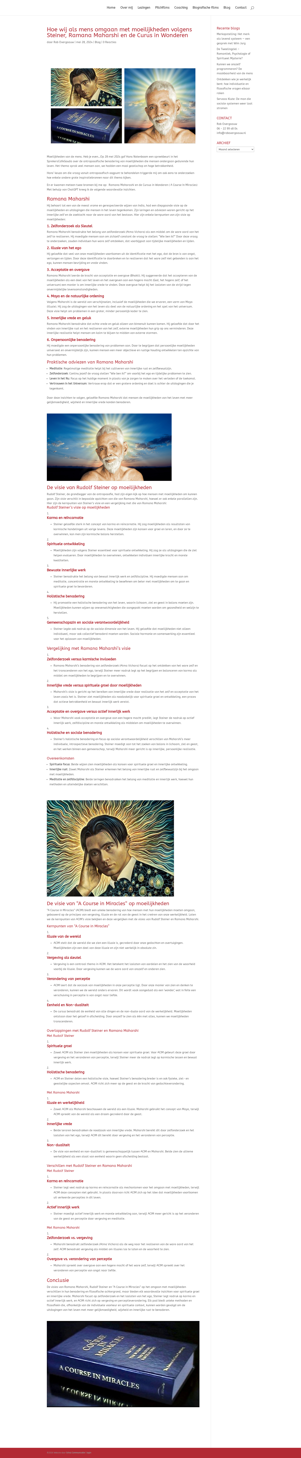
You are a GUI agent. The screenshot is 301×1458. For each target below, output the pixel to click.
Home (111, 7)
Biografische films (205, 7)
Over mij (126, 7)
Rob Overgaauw (64, 42)
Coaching (181, 7)
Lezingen (144, 7)
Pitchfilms (162, 7)
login (88, 1453)
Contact (240, 7)
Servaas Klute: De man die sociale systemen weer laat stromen (234, 103)
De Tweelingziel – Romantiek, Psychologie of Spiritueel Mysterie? (233, 54)
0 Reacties (109, 42)
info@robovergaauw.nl (231, 133)
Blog (226, 7)
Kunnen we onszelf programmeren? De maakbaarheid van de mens (235, 69)
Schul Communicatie (75, 1453)
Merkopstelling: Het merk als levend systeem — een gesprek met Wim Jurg (233, 39)
